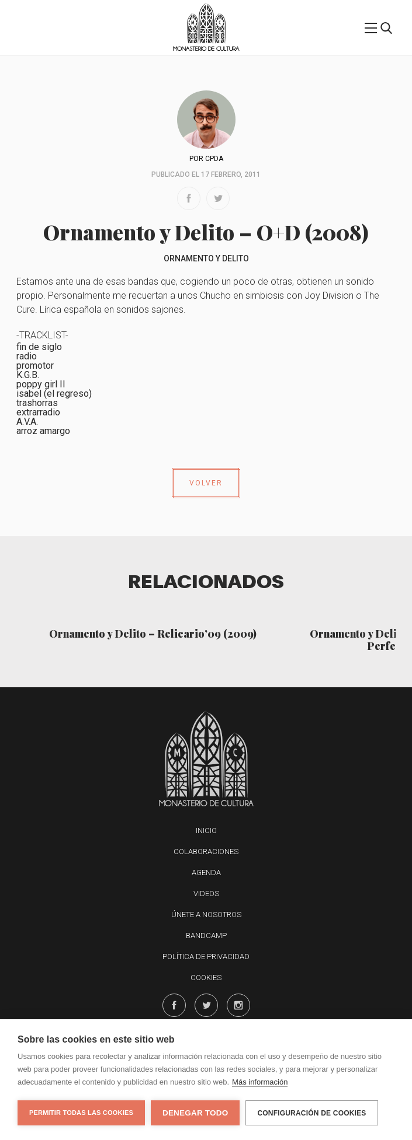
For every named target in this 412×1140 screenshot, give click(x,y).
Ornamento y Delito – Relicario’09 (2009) (153, 633)
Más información (260, 1082)
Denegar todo (195, 1112)
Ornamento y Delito (206, 258)
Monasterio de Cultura (206, 49)
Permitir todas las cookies (81, 1112)
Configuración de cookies (311, 1113)
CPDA (214, 159)
